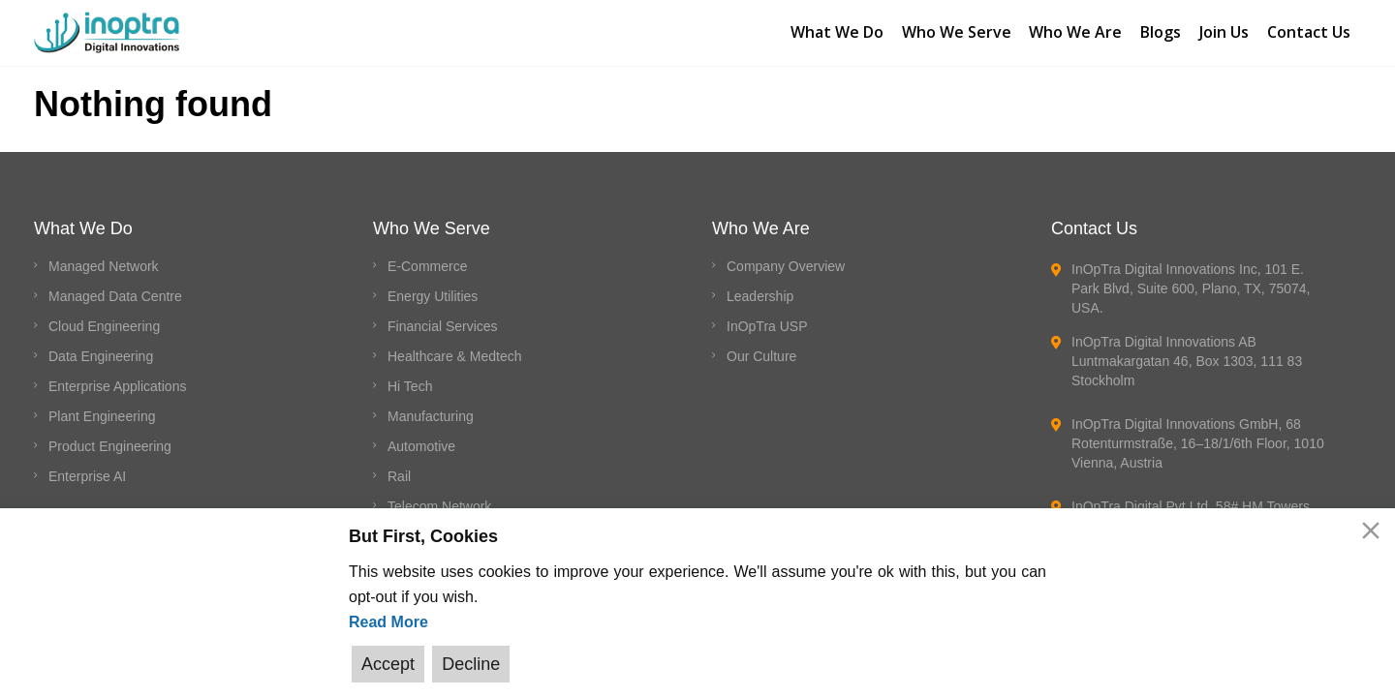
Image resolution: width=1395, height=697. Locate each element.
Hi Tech (410, 386)
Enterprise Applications (117, 386)
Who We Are (1073, 30)
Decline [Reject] (469, 664)
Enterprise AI (87, 476)
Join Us (1224, 30)
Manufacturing (431, 416)
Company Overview (786, 266)
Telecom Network (439, 506)
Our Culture (761, 356)
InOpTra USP (767, 326)
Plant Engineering (102, 416)
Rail (399, 476)
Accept (388, 664)
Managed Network (103, 266)
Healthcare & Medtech (455, 356)
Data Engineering (100, 356)
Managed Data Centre (115, 296)
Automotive (421, 446)
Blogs (1159, 30)
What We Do (832, 30)
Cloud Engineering (104, 326)
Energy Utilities (433, 296)
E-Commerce (427, 266)
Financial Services (443, 326)
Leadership (760, 296)
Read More (388, 623)
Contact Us (1309, 30)
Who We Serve (953, 30)
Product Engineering (109, 446)
